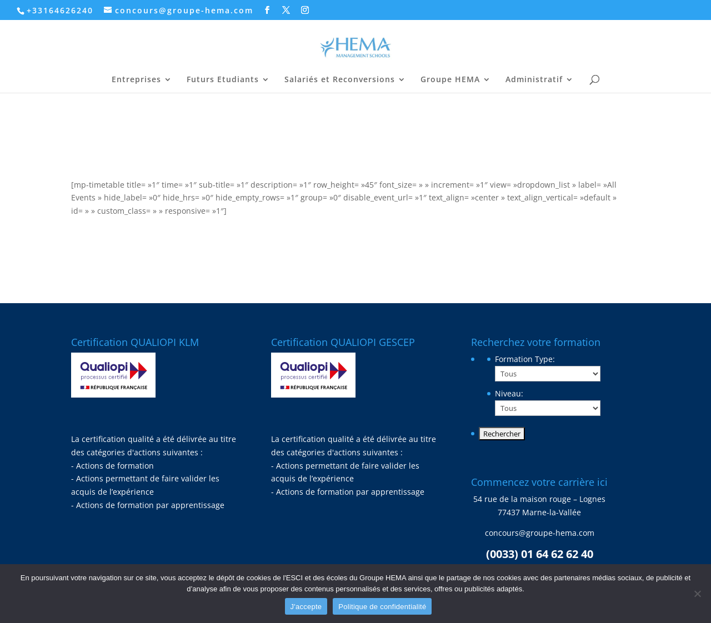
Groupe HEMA (450, 80)
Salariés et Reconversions (339, 80)
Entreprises (136, 80)
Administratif (534, 80)
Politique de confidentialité (382, 606)
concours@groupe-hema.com (539, 532)
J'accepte (306, 606)
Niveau (509, 393)
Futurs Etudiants (223, 80)
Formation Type (525, 359)
